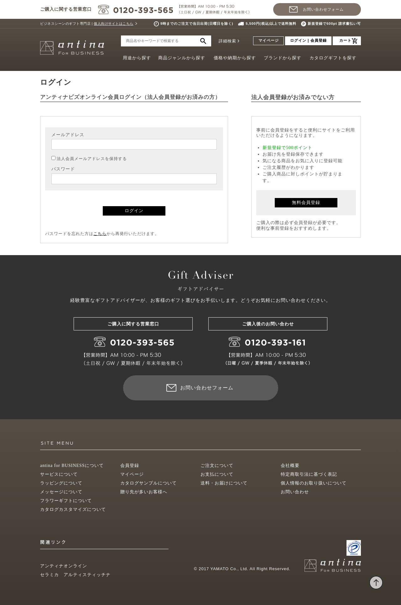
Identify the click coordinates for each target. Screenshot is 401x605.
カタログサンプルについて (148, 483)
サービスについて (59, 474)
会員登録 (129, 465)
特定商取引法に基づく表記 (309, 474)
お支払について (216, 474)
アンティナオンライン (63, 566)
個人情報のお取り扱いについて (313, 483)
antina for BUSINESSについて (72, 465)
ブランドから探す (282, 58)
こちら (100, 234)
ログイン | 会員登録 (308, 40)
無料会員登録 (306, 202)
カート (345, 40)
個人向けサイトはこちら (113, 23)
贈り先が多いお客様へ (143, 492)
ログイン (134, 210)
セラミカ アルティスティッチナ (75, 574)
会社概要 (290, 465)
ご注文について (216, 465)
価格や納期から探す (235, 58)
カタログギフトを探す (333, 58)
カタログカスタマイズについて (73, 509)
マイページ (268, 40)
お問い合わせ (295, 492)
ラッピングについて (61, 483)
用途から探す (137, 58)
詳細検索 (227, 41)
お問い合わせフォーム (323, 9)
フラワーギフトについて (66, 500)
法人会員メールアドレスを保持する (92, 159)
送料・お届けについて (223, 483)
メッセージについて (61, 492)
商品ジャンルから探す (181, 58)
